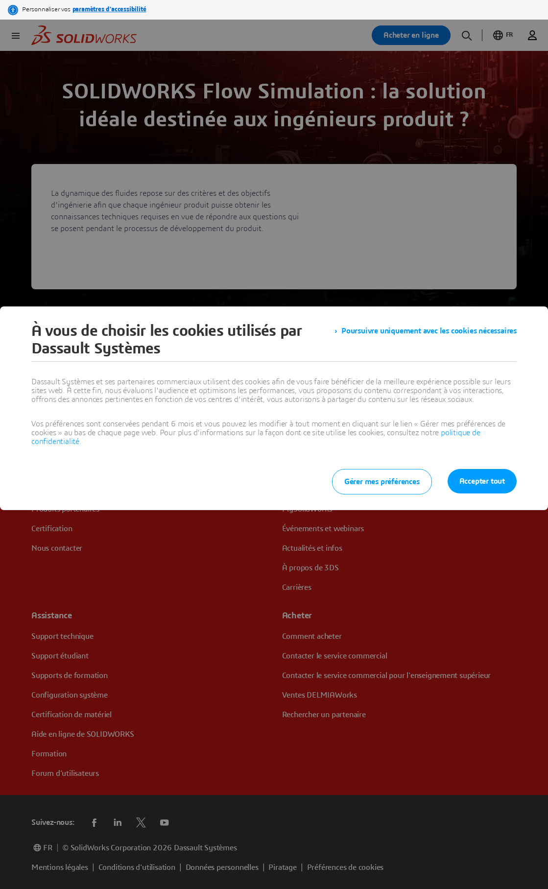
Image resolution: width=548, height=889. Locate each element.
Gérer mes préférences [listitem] (382, 482)
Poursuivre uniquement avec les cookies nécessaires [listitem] (429, 331)
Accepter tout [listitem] (482, 481)
